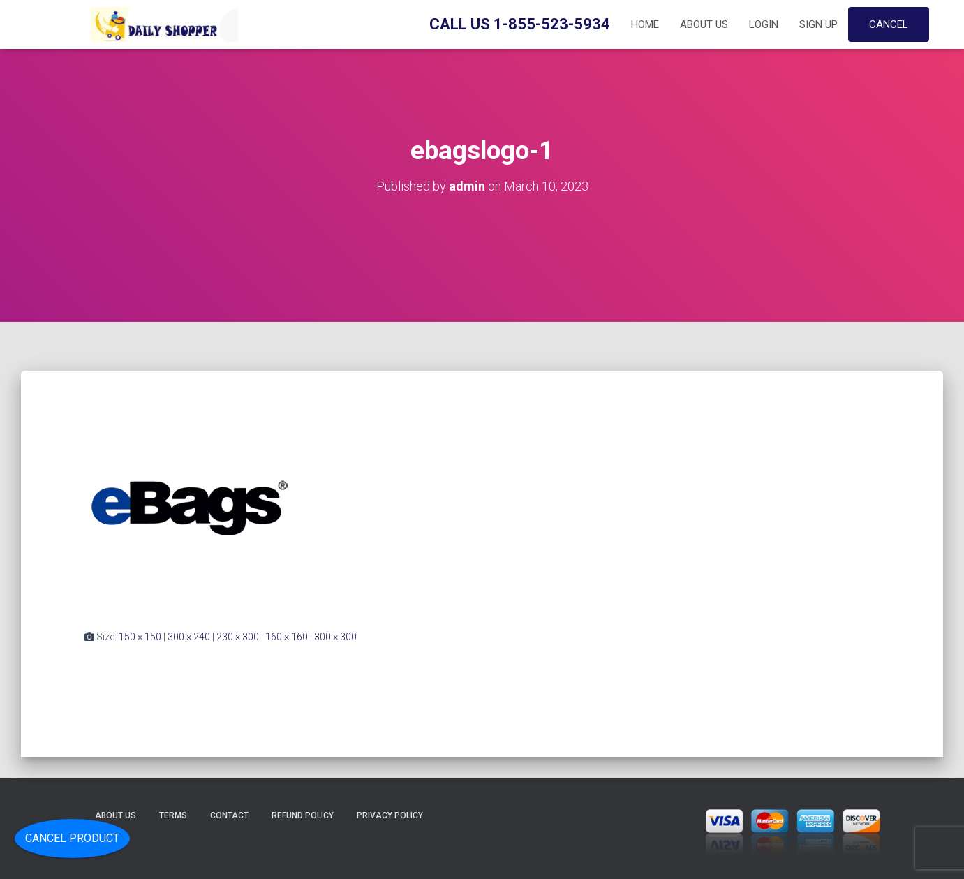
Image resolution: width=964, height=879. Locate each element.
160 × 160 (286, 636)
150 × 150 (140, 636)
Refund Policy (303, 815)
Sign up (818, 24)
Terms (173, 815)
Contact (229, 815)
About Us (704, 24)
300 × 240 (189, 636)
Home (645, 24)
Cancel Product (72, 838)
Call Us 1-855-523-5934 (519, 24)
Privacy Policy (390, 815)
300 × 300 (335, 636)
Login (763, 24)
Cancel (888, 24)
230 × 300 (237, 636)
